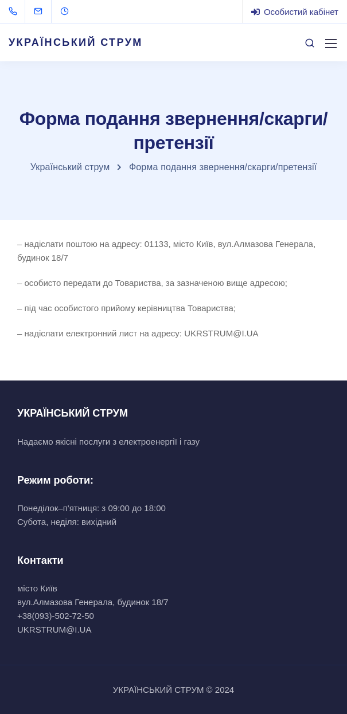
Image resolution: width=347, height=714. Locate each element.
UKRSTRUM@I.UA (54, 629)
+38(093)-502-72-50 (55, 616)
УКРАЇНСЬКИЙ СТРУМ (76, 42)
